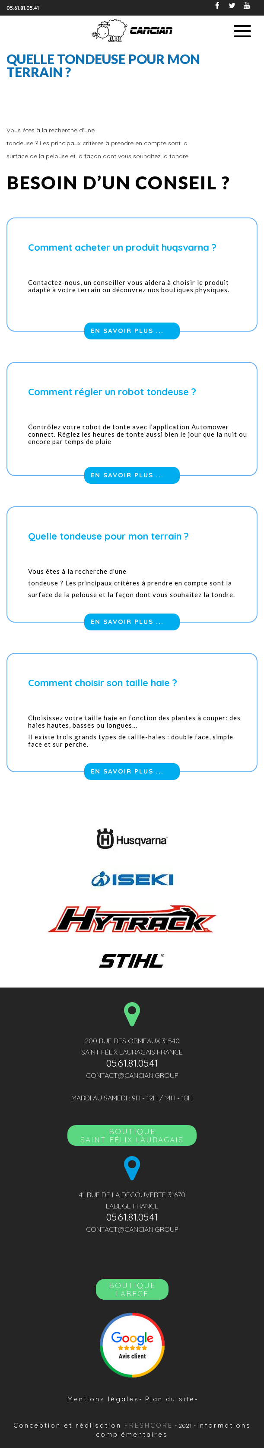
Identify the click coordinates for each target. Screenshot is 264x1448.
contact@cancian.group (132, 1075)
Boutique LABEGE (132, 1289)
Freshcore (148, 1425)
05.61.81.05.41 (22, 8)
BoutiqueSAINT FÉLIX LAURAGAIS (132, 1135)
